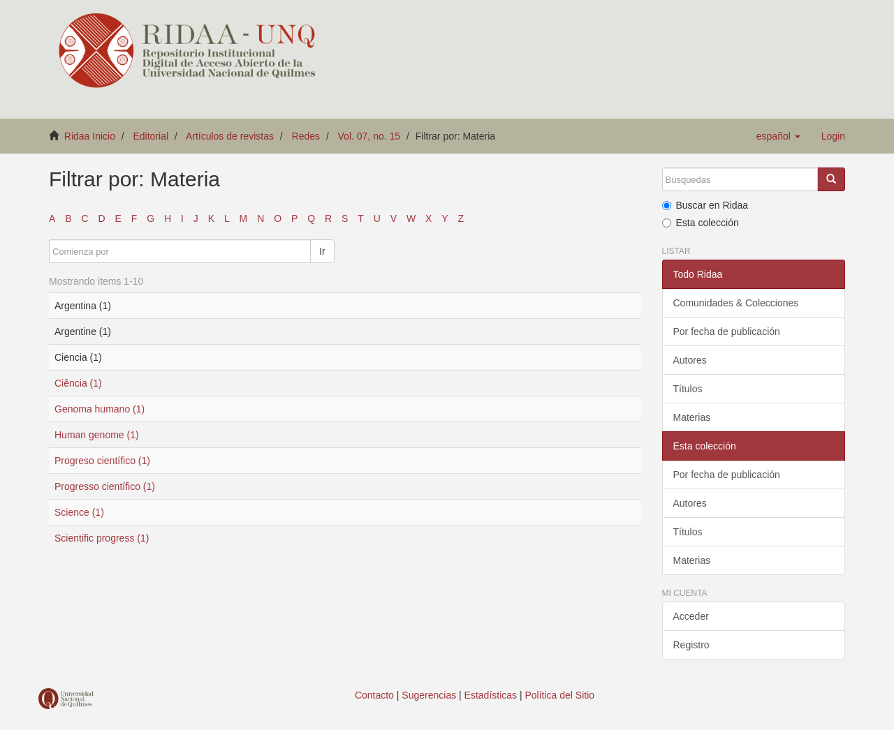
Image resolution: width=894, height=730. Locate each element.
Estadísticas (490, 695)
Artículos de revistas (230, 136)
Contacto (374, 695)
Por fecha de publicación (726, 331)
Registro (691, 644)
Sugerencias (429, 695)
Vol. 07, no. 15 (369, 136)
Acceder (691, 616)
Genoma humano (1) (99, 409)
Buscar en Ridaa (705, 205)
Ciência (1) (78, 383)
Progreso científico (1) (102, 460)
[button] (778, 136)
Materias (692, 417)
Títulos (688, 388)
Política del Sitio (560, 695)
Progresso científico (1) (104, 486)
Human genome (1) (96, 434)
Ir (322, 251)
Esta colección (700, 222)
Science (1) (79, 512)
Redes (306, 136)
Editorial (151, 136)
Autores (690, 360)
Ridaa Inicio (89, 136)
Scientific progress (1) (101, 538)
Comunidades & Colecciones (736, 302)
